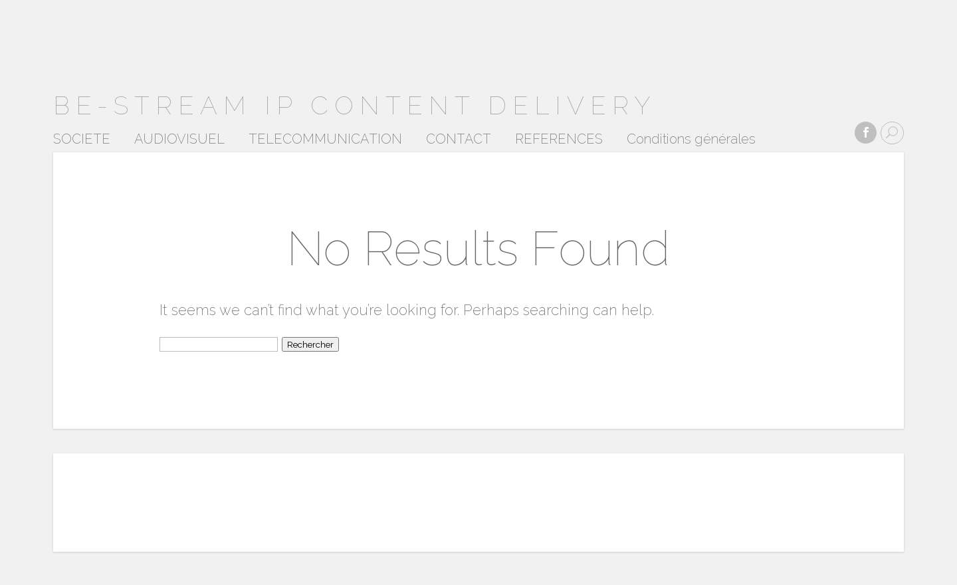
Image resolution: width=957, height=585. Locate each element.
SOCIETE (81, 139)
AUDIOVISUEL (179, 139)
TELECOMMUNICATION (325, 139)
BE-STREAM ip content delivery (355, 105)
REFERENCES (559, 139)
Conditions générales (691, 139)
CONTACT (458, 139)
